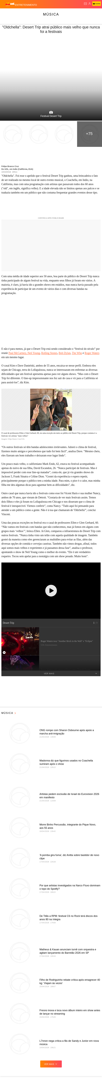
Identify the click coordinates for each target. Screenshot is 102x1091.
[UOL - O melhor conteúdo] (10, 4)
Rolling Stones (49, 352)
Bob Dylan (64, 352)
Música (51, 14)
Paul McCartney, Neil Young (24, 352)
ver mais (51, 1064)
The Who (77, 352)
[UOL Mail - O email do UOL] (85, 3)
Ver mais (71, 673)
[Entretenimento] (26, 4)
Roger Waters (92, 352)
